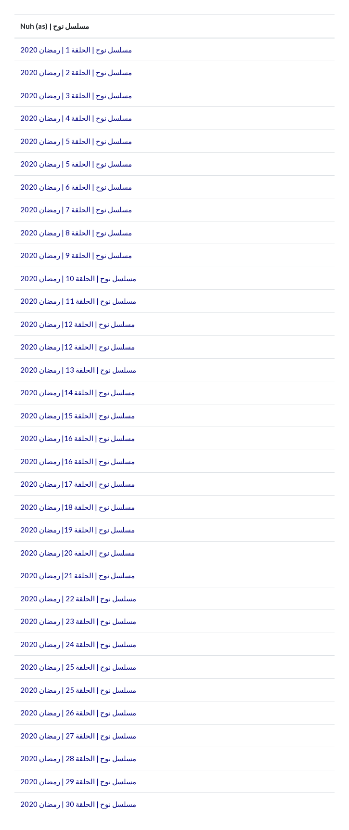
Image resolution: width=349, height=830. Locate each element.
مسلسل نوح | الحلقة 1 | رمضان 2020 (76, 49)
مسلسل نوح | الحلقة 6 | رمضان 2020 (76, 186)
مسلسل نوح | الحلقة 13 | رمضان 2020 (78, 369)
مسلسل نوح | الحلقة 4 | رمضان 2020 (76, 118)
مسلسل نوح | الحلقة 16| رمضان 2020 (77, 438)
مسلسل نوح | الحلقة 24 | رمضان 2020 (78, 644)
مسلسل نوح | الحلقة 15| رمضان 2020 (77, 415)
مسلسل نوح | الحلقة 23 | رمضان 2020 (78, 621)
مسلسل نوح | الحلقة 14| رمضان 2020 (77, 392)
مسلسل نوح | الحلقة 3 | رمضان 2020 (76, 95)
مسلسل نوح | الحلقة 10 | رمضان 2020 (78, 278)
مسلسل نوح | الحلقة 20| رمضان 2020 (77, 552)
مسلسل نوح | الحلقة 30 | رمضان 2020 (78, 804)
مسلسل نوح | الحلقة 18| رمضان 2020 (77, 507)
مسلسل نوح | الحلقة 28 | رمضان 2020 (78, 758)
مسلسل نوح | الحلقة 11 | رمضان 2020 (78, 301)
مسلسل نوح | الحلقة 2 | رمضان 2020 (76, 72)
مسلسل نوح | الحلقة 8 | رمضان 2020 (76, 232)
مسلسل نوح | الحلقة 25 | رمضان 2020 (78, 666)
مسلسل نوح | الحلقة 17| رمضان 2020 (77, 484)
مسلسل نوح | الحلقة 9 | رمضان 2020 (76, 255)
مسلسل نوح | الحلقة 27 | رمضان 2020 (78, 735)
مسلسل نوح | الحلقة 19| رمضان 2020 (77, 529)
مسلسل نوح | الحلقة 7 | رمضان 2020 (76, 209)
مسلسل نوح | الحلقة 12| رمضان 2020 (77, 324)
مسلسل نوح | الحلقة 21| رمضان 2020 (77, 575)
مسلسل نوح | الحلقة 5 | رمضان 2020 (76, 141)
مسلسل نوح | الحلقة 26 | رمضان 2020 (78, 712)
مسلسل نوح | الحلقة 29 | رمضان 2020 (78, 781)
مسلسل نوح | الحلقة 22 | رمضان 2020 (78, 598)
